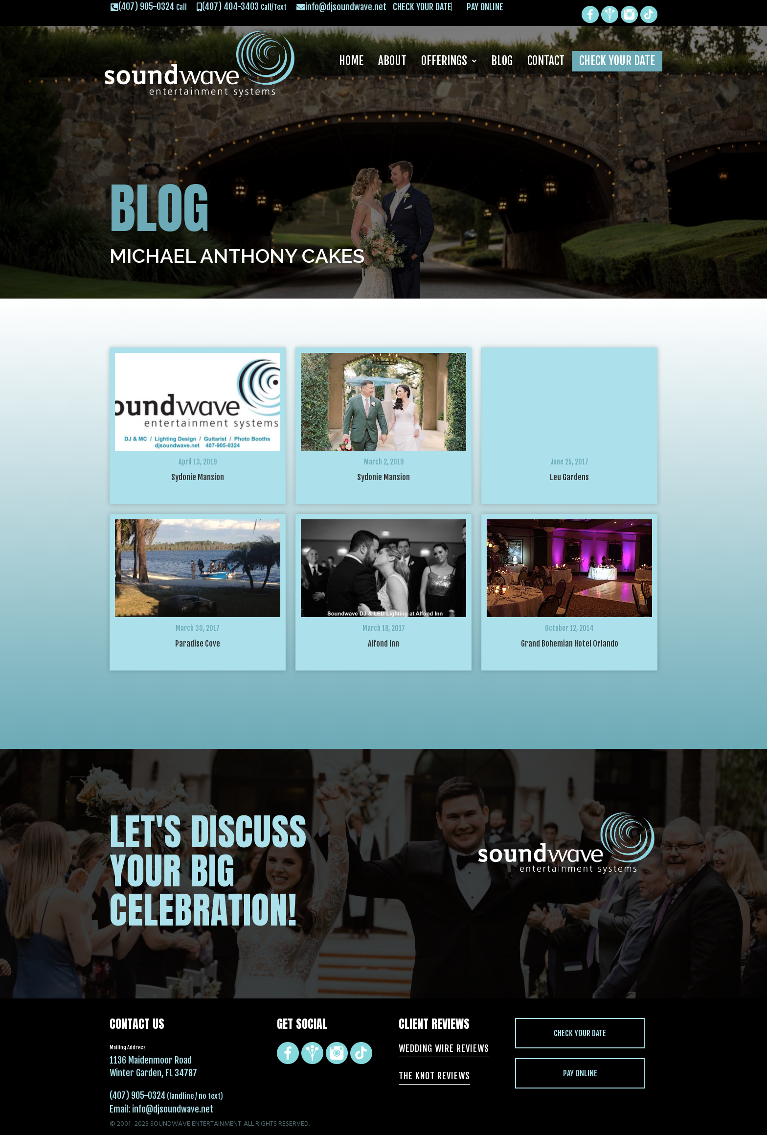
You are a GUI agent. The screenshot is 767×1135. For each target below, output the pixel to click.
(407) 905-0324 (137, 1095)
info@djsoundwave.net (172, 1109)
